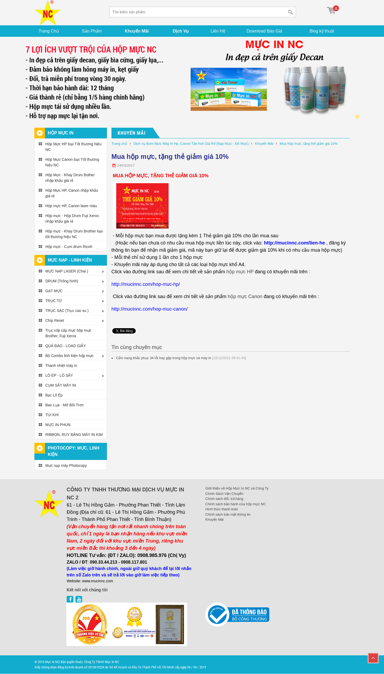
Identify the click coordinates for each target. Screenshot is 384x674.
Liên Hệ (218, 31)
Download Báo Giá (265, 31)
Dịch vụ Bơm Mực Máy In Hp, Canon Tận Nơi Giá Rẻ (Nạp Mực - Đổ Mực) (191, 144)
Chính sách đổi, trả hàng (224, 499)
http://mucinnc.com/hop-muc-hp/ (145, 284)
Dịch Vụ (181, 31)
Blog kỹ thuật (322, 31)
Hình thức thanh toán (221, 509)
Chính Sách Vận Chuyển (224, 494)
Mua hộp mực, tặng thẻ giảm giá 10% (309, 144)
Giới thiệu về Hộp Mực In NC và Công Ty (237, 489)
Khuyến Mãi (137, 31)
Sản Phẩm (92, 31)
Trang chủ (119, 144)
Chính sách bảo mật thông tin (227, 514)
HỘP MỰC (136, 175)
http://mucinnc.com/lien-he (294, 243)
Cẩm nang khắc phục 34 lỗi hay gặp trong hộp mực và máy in (163, 358)
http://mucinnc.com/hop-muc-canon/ (149, 309)
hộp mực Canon (245, 296)
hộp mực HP (240, 272)
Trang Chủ (49, 31)
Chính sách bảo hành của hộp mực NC (235, 504)
